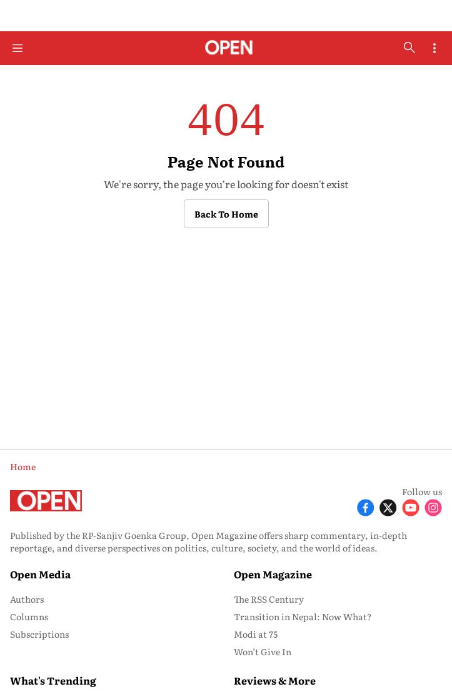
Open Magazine (273, 573)
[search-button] (409, 47)
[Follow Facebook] (365, 506)
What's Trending (53, 680)
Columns (29, 616)
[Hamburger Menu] (17, 48)
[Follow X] (388, 506)
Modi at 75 (256, 634)
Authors (27, 599)
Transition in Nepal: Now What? (303, 616)
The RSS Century (269, 599)
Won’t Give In (262, 651)
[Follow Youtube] (410, 506)
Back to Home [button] (226, 214)
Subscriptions (39, 634)
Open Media (40, 573)
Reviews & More (275, 680)
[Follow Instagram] (433, 506)
